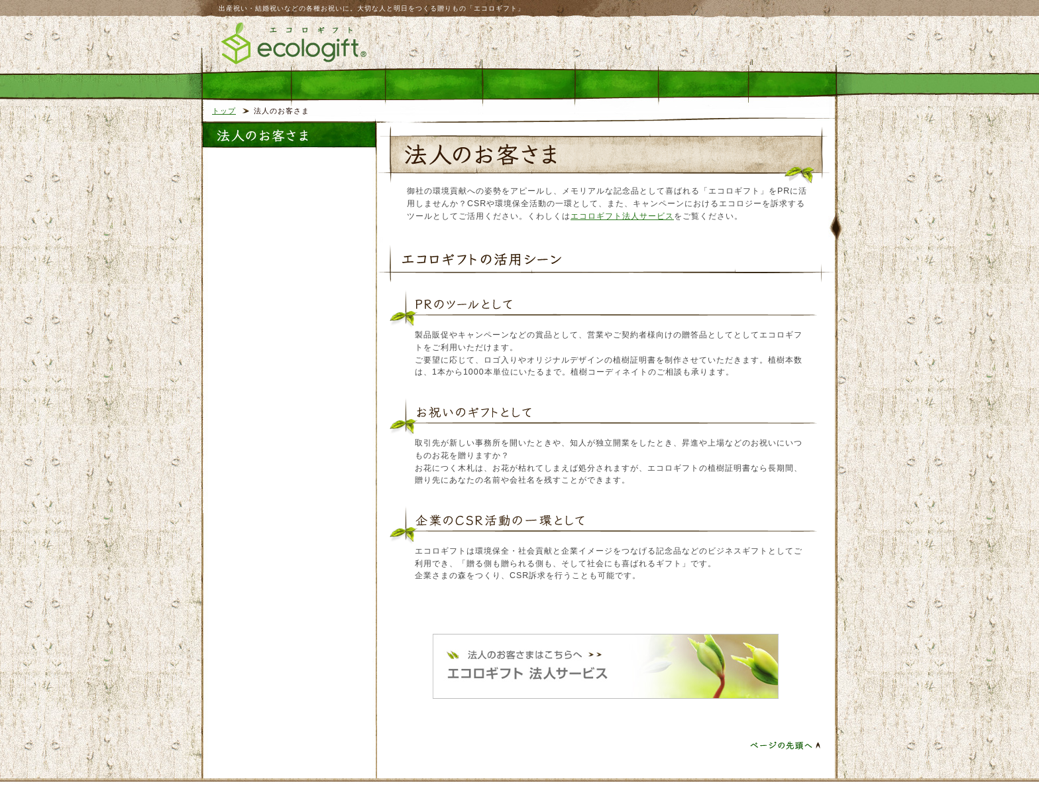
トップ (224, 111)
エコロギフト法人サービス (622, 216)
